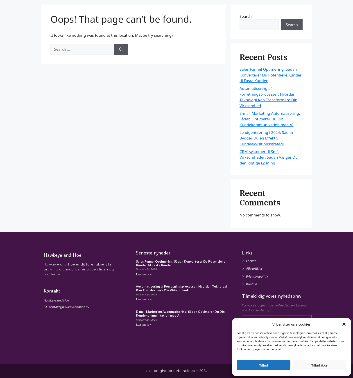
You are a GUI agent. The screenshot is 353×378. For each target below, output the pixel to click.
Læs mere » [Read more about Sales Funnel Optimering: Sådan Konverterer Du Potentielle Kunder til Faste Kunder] (144, 274)
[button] (344, 324)
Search (292, 24)
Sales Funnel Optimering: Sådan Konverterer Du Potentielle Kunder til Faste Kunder (271, 75)
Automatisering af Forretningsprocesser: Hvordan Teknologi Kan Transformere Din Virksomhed (181, 288)
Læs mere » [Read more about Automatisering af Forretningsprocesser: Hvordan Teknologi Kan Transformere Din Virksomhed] (144, 299)
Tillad (263, 365)
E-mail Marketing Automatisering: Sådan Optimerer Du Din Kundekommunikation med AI (270, 119)
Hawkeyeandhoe (73, 11)
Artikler (294, 11)
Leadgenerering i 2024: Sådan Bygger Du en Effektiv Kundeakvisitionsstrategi (266, 138)
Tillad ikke (319, 365)
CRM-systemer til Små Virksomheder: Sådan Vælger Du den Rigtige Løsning (269, 157)
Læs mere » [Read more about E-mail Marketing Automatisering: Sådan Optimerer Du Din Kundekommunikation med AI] (144, 324)
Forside (276, 11)
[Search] (121, 49)
